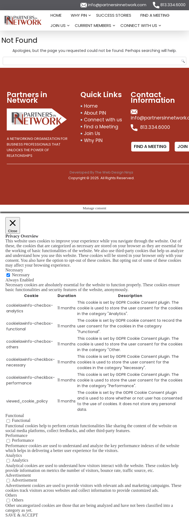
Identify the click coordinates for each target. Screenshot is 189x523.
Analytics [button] (13, 455)
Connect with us (138, 25)
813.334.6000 (169, 5)
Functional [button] (14, 415)
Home (56, 15)
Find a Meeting (155, 15)
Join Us (58, 25)
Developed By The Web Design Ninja (101, 172)
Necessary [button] (14, 270)
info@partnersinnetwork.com (113, 5)
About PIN (95, 113)
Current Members (93, 25)
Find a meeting (150, 146)
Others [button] (11, 495)
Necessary (21, 275)
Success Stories (113, 15)
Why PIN (79, 15)
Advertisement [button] (18, 475)
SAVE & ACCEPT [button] (21, 515)
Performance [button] (16, 435)
